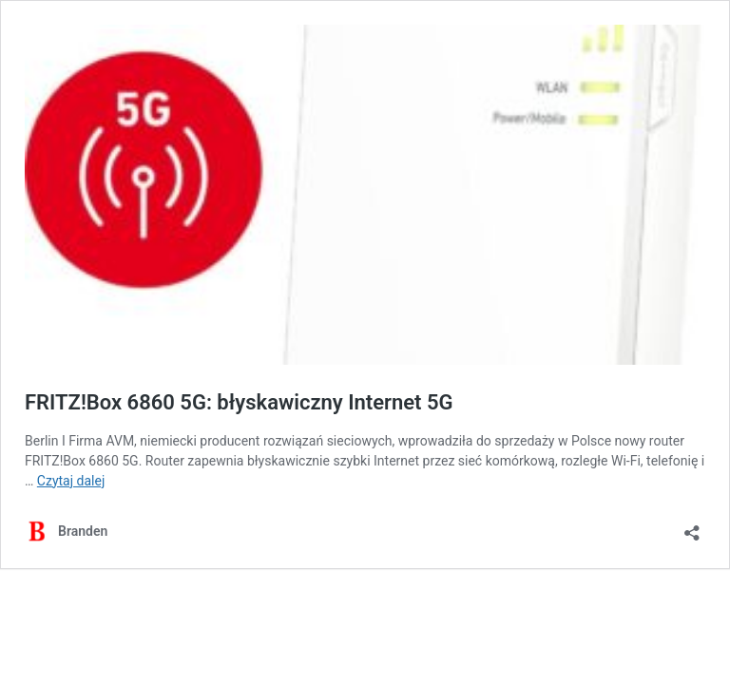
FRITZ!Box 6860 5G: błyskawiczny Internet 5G (239, 402)
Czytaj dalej (71, 480)
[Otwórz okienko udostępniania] (692, 527)
